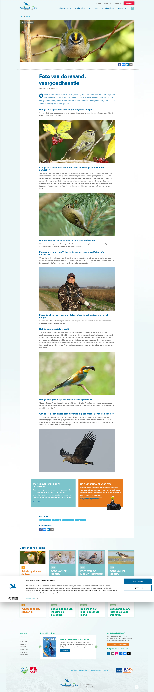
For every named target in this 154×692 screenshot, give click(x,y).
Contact (121, 8)
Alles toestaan (138, 671)
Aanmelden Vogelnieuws (118, 644)
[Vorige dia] (40, 653)
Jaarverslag (23, 647)
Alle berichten (27, 22)
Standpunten (24, 654)
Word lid (65, 651)
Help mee (93, 8)
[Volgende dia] (96, 653)
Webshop (118, 3)
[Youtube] (112, 653)
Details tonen (30, 688)
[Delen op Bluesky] (123, 64)
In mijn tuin (79, 8)
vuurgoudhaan (80, 520)
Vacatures (23, 644)
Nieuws (22, 636)
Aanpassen (138, 677)
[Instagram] (116, 653)
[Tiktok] (129, 653)
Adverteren (23, 652)
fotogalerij (56, 520)
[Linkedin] (120, 653)
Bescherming (107, 8)
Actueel (27, 16)
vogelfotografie (45, 520)
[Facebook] (108, 653)
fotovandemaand (67, 520)
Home (21, 16)
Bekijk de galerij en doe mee (90, 499)
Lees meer (36, 501)
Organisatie (23, 641)
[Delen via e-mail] (130, 64)
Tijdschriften (24, 649)
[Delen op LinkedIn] (127, 64)
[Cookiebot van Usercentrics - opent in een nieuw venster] (12, 688)
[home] (28, 6)
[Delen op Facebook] (119, 64)
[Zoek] (132, 8)
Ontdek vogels (63, 8)
